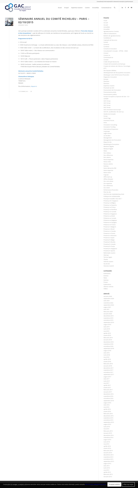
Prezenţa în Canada (109, 244)
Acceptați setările (114, 484)
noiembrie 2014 (108, 437)
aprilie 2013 (107, 472)
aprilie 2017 (107, 385)
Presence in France (109, 233)
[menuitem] (60, 7)
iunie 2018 (107, 355)
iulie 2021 (106, 309)
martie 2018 (107, 361)
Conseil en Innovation (110, 49)
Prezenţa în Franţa (109, 246)
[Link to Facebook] (125, 7)
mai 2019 (106, 331)
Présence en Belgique (110, 220)
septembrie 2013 (109, 461)
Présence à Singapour (110, 214)
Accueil (106, 23)
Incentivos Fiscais (109, 120)
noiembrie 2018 (108, 344)
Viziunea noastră (109, 266)
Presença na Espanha (110, 205)
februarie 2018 (108, 364)
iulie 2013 (106, 466)
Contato (106, 60)
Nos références (108, 155)
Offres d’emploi (108, 179)
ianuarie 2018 (108, 366)
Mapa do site (107, 142)
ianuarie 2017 (108, 392)
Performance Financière (111, 190)
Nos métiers (107, 153)
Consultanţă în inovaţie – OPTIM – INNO (116, 51)
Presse (106, 282)
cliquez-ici (34, 86)
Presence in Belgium (110, 227)
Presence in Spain (109, 238)
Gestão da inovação (110, 114)
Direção (106, 79)
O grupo (106, 175)
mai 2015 (106, 429)
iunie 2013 (107, 468)
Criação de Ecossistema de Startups (114, 64)
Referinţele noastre (109, 253)
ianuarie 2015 (108, 433)
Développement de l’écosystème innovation (117, 73)
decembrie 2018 (109, 342)
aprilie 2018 (107, 359)
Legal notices (107, 133)
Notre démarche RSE (110, 168)
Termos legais (108, 257)
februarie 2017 (108, 390)
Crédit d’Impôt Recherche (111, 62)
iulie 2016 (106, 405)
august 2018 (107, 350)
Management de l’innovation (112, 140)
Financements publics (110, 94)
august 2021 (107, 307)
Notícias (106, 166)
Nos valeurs (107, 157)
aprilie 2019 (107, 333)
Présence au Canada (110, 218)
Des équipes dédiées (110, 70)
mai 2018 (106, 357)
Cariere (106, 42)
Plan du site (107, 192)
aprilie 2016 (107, 409)
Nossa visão (107, 162)
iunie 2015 (107, 427)
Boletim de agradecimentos (112, 36)
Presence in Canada (110, 231)
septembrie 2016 (109, 401)
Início (105, 122)
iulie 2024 (106, 301)
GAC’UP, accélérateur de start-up (114, 112)
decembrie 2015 (109, 416)
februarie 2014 (108, 450)
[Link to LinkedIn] (122, 7)
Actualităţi (107, 27)
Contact (106, 53)
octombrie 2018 (108, 346)
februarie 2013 (108, 474)
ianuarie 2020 (108, 314)
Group (106, 116)
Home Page (107, 118)
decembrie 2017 (109, 368)
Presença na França (110, 207)
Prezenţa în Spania (109, 251)
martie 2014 (107, 448)
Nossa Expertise (108, 159)
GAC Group (107, 101)
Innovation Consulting (110, 125)
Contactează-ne (108, 57)
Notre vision (107, 172)
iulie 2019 (106, 327)
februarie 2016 (108, 413)
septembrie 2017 (109, 374)
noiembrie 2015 (108, 418)
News (26, 25)
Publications (107, 284)
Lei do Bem (107, 136)
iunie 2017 (107, 381)
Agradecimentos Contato (111, 31)
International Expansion (111, 129)
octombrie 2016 (108, 398)
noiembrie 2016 (108, 396)
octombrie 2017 (108, 372)
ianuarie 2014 (108, 453)
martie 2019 (107, 335)
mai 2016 (106, 407)
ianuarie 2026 (108, 296)
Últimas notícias (108, 286)
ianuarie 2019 (108, 340)
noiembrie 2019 (108, 318)
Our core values (108, 181)
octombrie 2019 (108, 320)
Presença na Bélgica (110, 203)
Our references (108, 185)
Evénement (21, 25)
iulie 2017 (106, 379)
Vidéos (106, 289)
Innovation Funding (109, 127)
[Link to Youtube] (131, 7)
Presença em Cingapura (111, 201)
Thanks (106, 259)
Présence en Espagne (110, 222)
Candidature (107, 38)
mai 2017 (106, 383)
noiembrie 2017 (108, 370)
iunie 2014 (107, 442)
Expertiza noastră (109, 86)
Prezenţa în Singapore (110, 248)
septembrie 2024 (109, 298)
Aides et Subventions (110, 33)
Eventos (106, 276)
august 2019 (107, 324)
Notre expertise (108, 170)
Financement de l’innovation (112, 90)
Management (108, 138)
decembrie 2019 (109, 316)
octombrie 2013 (108, 459)
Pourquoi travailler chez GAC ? (113, 199)
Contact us (107, 55)
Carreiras (106, 44)
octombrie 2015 (108, 420)
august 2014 (107, 439)
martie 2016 (107, 411)
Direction (106, 81)
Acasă (105, 20)
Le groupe (107, 131)
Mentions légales (109, 146)
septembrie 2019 (109, 322)
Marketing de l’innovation (111, 144)
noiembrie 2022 (108, 303)
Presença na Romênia (110, 209)
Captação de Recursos (110, 40)
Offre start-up (108, 177)
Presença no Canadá (110, 211)
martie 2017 (107, 387)
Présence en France (110, 225)
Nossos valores (108, 164)
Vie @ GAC (107, 264)
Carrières (106, 47)
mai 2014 (106, 444)
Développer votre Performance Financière (116, 75)
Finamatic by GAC (109, 88)
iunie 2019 (107, 329)
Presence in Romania (110, 235)
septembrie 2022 (109, 305)
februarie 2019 (108, 338)
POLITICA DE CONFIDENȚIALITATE (114, 194)
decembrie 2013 (109, 455)
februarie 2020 (108, 311)
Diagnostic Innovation (110, 77)
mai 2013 (106, 470)
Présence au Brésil (109, 216)
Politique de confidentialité (112, 196)
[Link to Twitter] (128, 7)
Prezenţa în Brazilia (109, 242)
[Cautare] (115, 7)
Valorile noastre (108, 261)
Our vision (107, 188)
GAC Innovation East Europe (112, 110)
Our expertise (108, 183)
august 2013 (107, 463)
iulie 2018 (106, 353)
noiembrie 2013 (108, 457)
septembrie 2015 (109, 422)
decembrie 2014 (109, 435)
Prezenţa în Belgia (109, 240)
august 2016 (107, 403)
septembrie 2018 (109, 348)
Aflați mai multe (128, 484)
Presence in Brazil (109, 229)
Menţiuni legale (108, 149)
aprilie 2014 (107, 446)
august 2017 (107, 377)
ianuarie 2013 (108, 476)
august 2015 (107, 424)
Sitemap (106, 255)
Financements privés (110, 92)
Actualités (107, 29)
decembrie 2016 (109, 394)
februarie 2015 (108, 431)
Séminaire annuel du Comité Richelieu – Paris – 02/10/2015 (53, 20)
